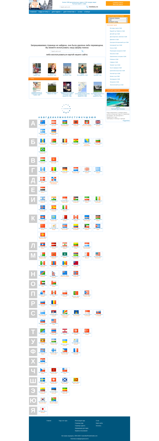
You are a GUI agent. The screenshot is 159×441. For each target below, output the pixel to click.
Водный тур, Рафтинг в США (117, 31)
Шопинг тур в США (115, 76)
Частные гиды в (43, 123)
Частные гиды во (53, 160)
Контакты (98, 425)
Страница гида (79, 423)
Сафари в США (114, 62)
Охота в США (113, 48)
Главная (33, 12)
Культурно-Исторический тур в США (119, 42)
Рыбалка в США (114, 59)
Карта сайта (99, 423)
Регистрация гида (80, 420)
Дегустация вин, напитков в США (118, 36)
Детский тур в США (115, 33)
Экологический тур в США (116, 84)
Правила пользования (81, 430)
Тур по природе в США (116, 67)
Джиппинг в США (114, 39)
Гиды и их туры (63, 420)
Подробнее (126, 120)
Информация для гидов (81, 428)
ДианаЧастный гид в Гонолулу (118, 108)
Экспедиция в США (115, 79)
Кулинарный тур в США (116, 45)
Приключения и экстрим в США (118, 56)
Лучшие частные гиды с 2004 (41, 5)
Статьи (87, 12)
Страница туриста (118, 2)
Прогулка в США (114, 53)
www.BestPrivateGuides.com (89, 436)
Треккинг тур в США (115, 65)
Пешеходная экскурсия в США (118, 50)
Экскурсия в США (114, 82)
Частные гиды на (53, 227)
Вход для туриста (118, 4)
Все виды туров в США (116, 28)
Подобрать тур (93, 6)
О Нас (80, 12)
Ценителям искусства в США (117, 70)
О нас (97, 420)
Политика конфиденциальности (79, 438)
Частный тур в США (115, 73)
